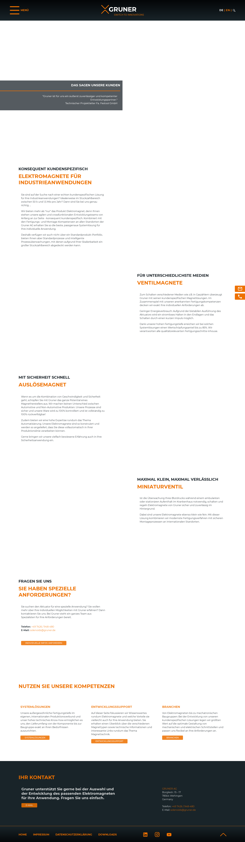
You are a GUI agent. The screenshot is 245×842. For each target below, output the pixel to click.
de (221, 10)
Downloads (107, 834)
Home (23, 834)
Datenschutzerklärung (73, 834)
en (228, 10)
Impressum (41, 834)
